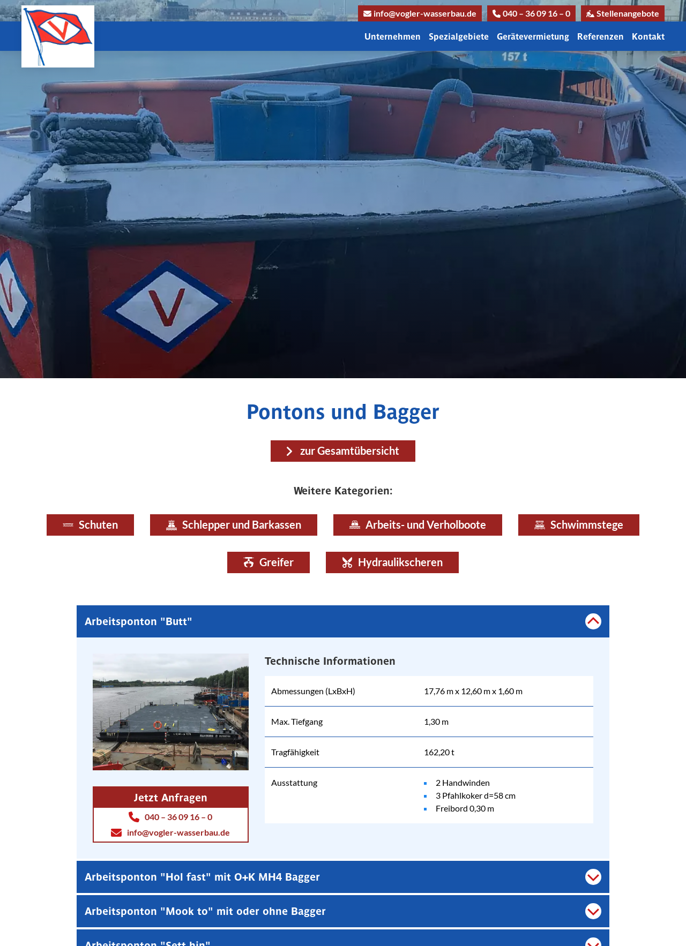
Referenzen (600, 36)
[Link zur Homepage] (57, 36)
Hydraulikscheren (392, 562)
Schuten (90, 525)
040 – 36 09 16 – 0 (531, 13)
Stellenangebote (622, 13)
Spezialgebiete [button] (459, 36)
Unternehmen (392, 36)
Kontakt (648, 36)
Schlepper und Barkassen (233, 525)
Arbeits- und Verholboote (417, 525)
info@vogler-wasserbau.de (419, 13)
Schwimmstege (578, 525)
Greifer (268, 562)
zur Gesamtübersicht (349, 451)
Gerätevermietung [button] (533, 36)
